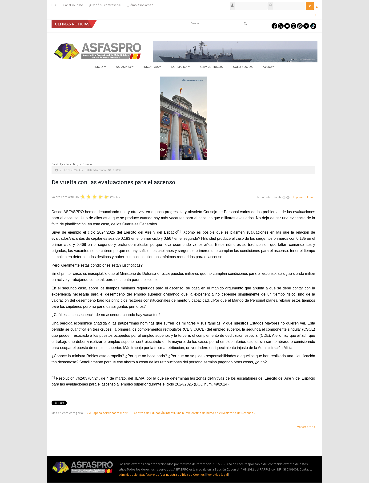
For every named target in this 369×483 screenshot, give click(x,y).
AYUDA (268, 67)
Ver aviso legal (217, 474)
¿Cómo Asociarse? (140, 5)
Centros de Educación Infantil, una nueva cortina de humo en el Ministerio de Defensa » (194, 413)
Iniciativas (152, 67)
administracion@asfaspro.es (139, 474)
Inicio (100, 67)
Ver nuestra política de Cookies (183, 474)
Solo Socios (243, 67)
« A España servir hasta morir (107, 413)
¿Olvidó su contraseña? (105, 5)
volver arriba (306, 427)
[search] (218, 23)
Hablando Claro (95, 170)
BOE (54, 5)
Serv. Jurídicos (211, 67)
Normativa (180, 67)
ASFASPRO (124, 67)
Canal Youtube (73, 5)
